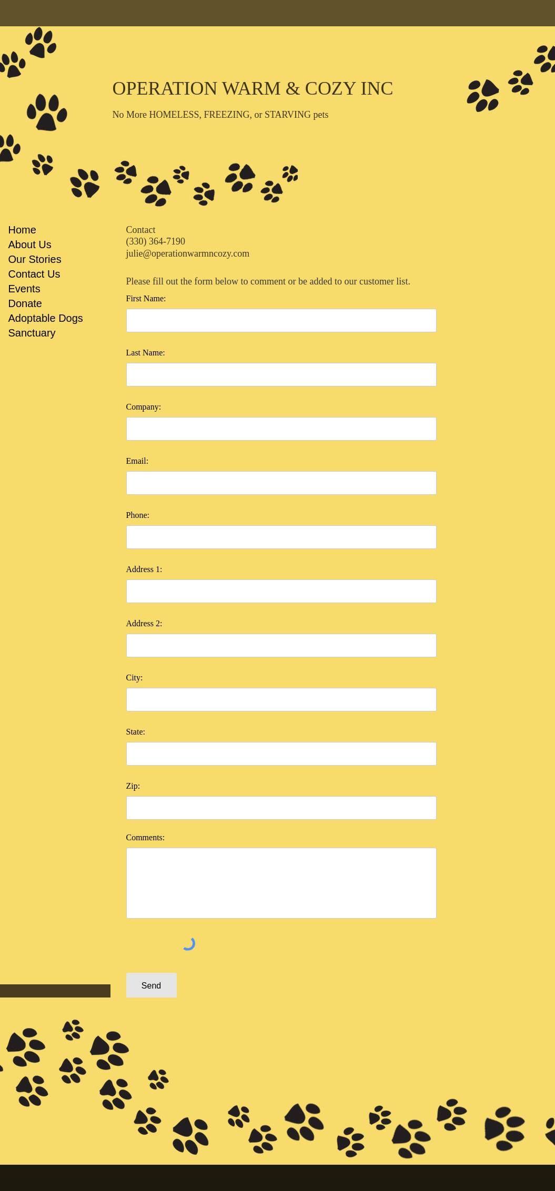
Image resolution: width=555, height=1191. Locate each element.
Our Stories (35, 259)
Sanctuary (32, 333)
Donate (25, 303)
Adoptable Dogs (45, 318)
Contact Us (34, 274)
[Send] (151, 986)
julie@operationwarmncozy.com (188, 253)
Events (24, 288)
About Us (30, 244)
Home (22, 230)
